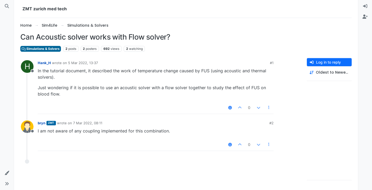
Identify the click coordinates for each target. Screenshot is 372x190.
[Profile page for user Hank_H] (27, 66)
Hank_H (44, 63)
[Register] (365, 17)
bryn (41, 123)
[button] (7, 173)
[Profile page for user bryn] (27, 126)
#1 (272, 63)
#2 (271, 123)
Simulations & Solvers (41, 49)
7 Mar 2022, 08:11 (87, 123)
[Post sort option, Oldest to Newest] (329, 72)
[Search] (7, 6)
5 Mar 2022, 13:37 (83, 63)
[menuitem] (365, 6)
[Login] (365, 6)
